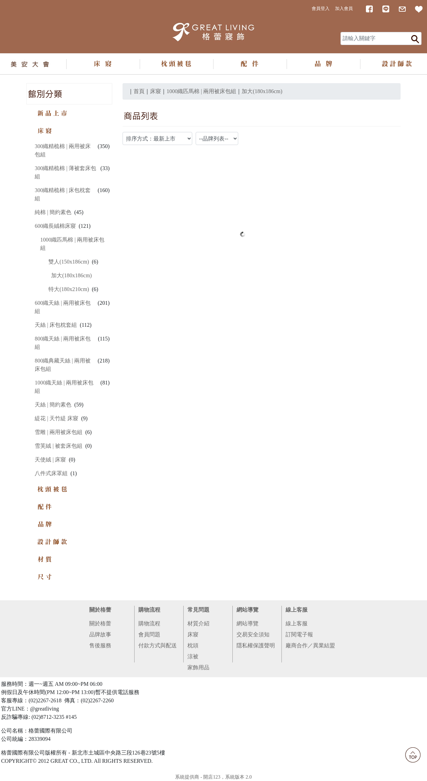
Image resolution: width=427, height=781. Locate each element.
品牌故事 (100, 634)
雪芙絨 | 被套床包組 (58, 446)
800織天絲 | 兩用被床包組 (63, 343)
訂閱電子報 (299, 634)
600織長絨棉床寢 (55, 226)
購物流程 (149, 610)
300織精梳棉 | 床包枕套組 (63, 194)
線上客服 (297, 610)
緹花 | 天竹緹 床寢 (56, 418)
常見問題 (198, 610)
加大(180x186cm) (71, 275)
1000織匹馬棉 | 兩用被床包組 (72, 244)
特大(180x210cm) (68, 289)
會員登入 (321, 8)
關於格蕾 (100, 610)
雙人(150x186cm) (68, 262)
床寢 (192, 634)
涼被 (192, 656)
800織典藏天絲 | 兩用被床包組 (63, 365)
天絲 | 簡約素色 (53, 405)
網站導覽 (247, 610)
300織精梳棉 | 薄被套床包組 (65, 172)
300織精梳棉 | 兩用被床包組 (63, 150)
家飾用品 (198, 667)
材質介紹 (198, 623)
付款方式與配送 (157, 645)
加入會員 (344, 8)
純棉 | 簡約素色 (53, 212)
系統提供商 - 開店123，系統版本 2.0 (213, 777)
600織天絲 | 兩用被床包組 (63, 307)
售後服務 (100, 645)
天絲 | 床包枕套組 (56, 325)
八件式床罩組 (51, 473)
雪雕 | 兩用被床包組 (58, 432)
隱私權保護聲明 (255, 645)
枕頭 (192, 645)
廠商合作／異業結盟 (310, 645)
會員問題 (149, 634)
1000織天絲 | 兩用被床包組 (64, 387)
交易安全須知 (252, 634)
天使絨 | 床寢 (50, 459)
